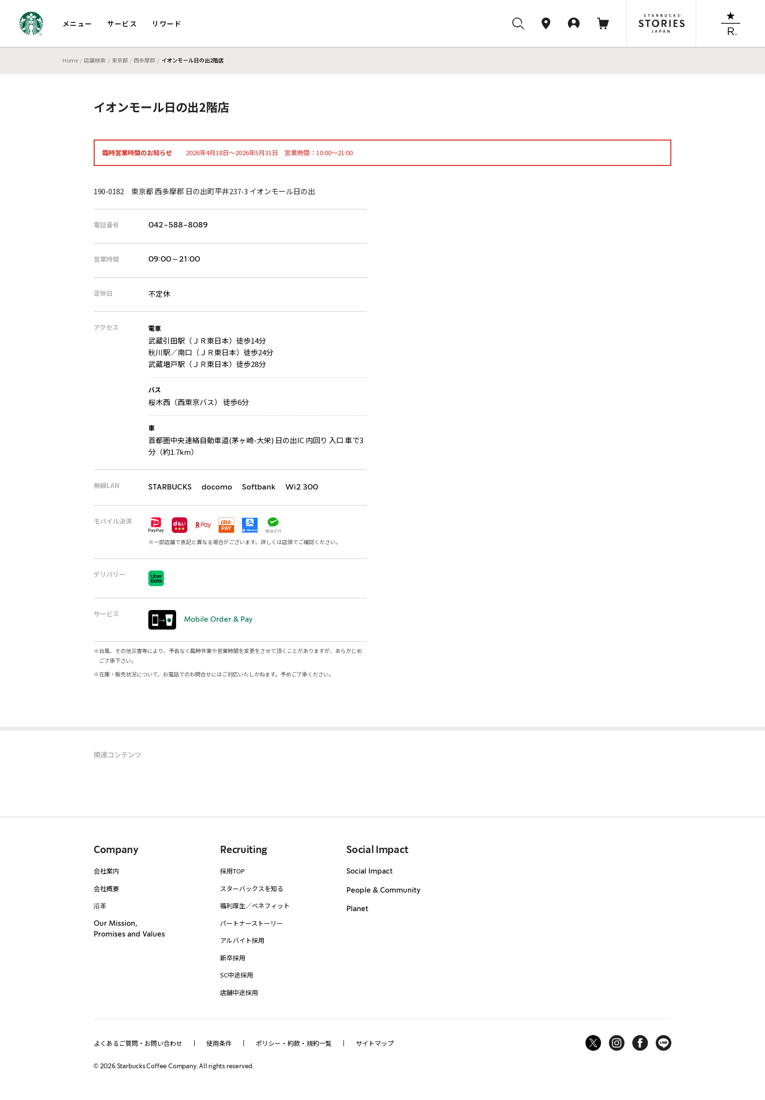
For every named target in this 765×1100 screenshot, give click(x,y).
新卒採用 (232, 957)
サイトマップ (375, 1043)
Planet (357, 909)
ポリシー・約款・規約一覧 (294, 1043)
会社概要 (106, 888)
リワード (167, 23)
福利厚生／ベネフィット (255, 905)
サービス (122, 23)
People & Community (383, 890)
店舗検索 (94, 60)
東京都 (120, 60)
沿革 (100, 905)
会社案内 (106, 871)
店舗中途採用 (239, 992)
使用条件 (219, 1043)
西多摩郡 (144, 60)
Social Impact (369, 871)
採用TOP (232, 871)
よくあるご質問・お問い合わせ (138, 1043)
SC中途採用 (236, 974)
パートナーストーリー (251, 923)
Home (70, 60)
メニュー (77, 23)
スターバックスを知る (251, 888)
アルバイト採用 (242, 940)
